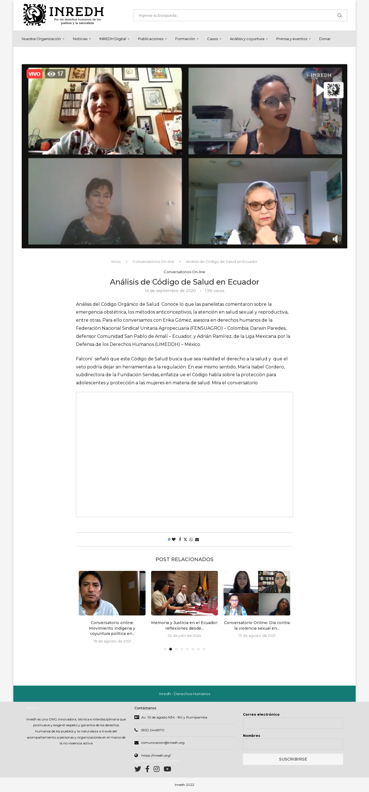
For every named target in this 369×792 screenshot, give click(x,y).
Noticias (80, 38)
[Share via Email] (197, 539)
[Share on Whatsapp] (191, 539)
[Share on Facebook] (180, 539)
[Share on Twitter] (185, 539)
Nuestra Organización (41, 38)
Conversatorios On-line (153, 262)
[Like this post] (174, 539)
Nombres (251, 736)
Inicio (116, 262)
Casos (212, 38)
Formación (185, 38)
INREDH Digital (112, 38)
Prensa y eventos (291, 38)
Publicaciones (150, 38)
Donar (325, 38)
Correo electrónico (261, 715)
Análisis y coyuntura (247, 38)
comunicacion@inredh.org (162, 743)
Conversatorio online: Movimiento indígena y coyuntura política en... (112, 628)
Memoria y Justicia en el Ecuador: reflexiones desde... (184, 625)
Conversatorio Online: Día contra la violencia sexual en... (257, 625)
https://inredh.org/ (156, 756)
